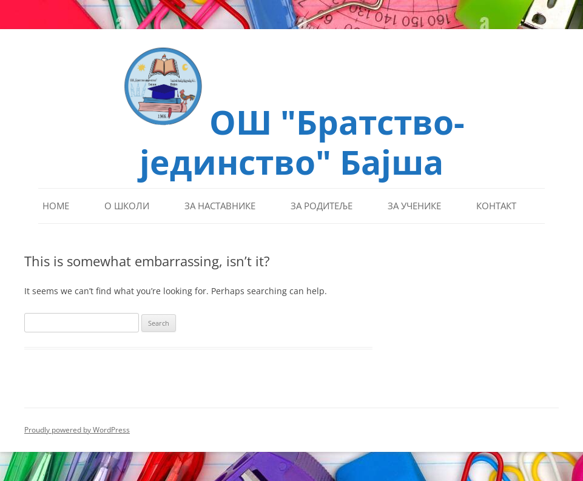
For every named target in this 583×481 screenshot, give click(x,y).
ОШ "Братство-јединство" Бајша (302, 140)
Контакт (496, 206)
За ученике (414, 206)
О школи (126, 206)
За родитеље (321, 206)
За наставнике (219, 206)
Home (55, 206)
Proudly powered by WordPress (77, 430)
